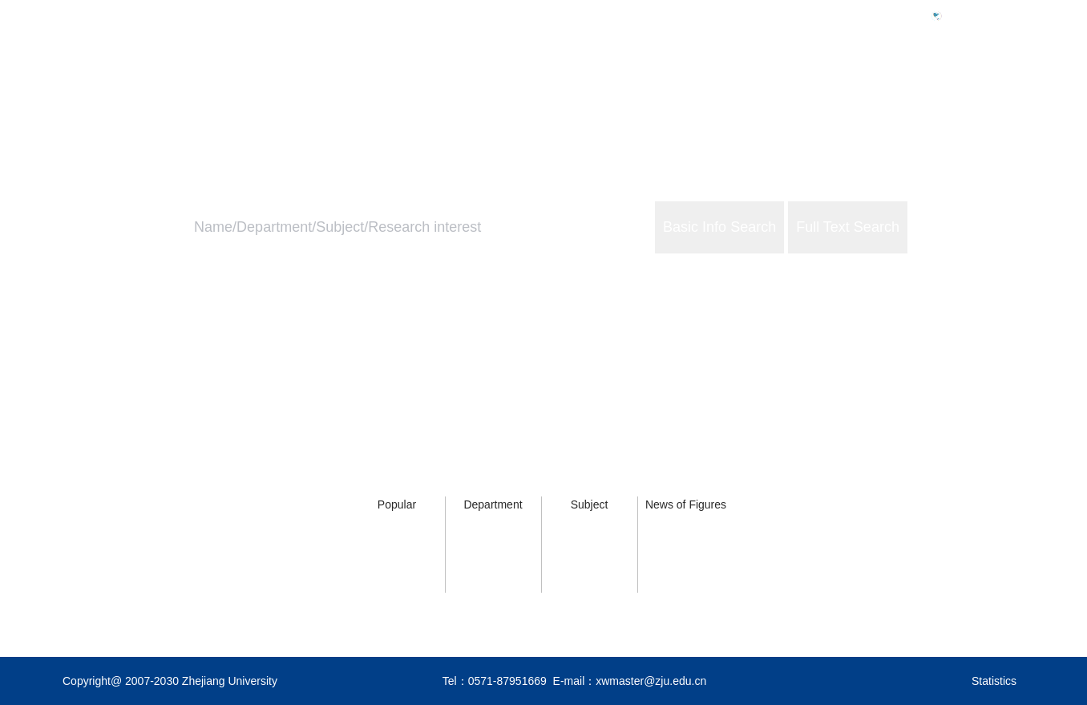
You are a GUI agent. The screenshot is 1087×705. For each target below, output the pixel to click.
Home (738, 85)
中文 (960, 15)
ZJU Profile (819, 85)
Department (492, 504)
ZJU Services (921, 85)
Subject (589, 504)
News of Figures (685, 504)
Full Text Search (847, 227)
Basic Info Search (719, 227)
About (1007, 85)
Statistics (994, 681)
